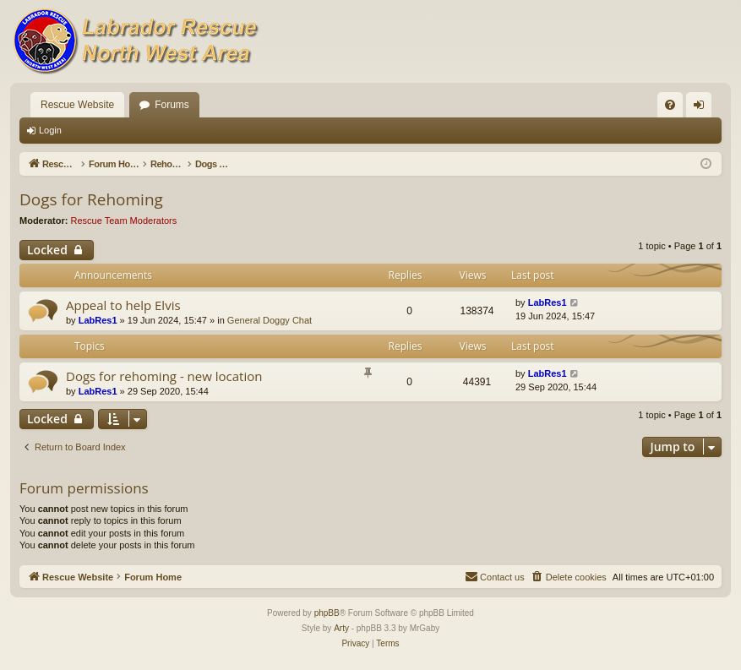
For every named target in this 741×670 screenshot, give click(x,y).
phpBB (327, 613)
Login (50, 130)
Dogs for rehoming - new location (164, 376)
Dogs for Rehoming (91, 199)
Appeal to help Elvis (123, 305)
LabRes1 (98, 320)
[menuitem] (670, 104)
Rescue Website (77, 105)
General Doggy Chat (269, 320)
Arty (341, 628)
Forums (172, 105)
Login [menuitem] (702, 108)
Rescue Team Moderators (124, 220)
